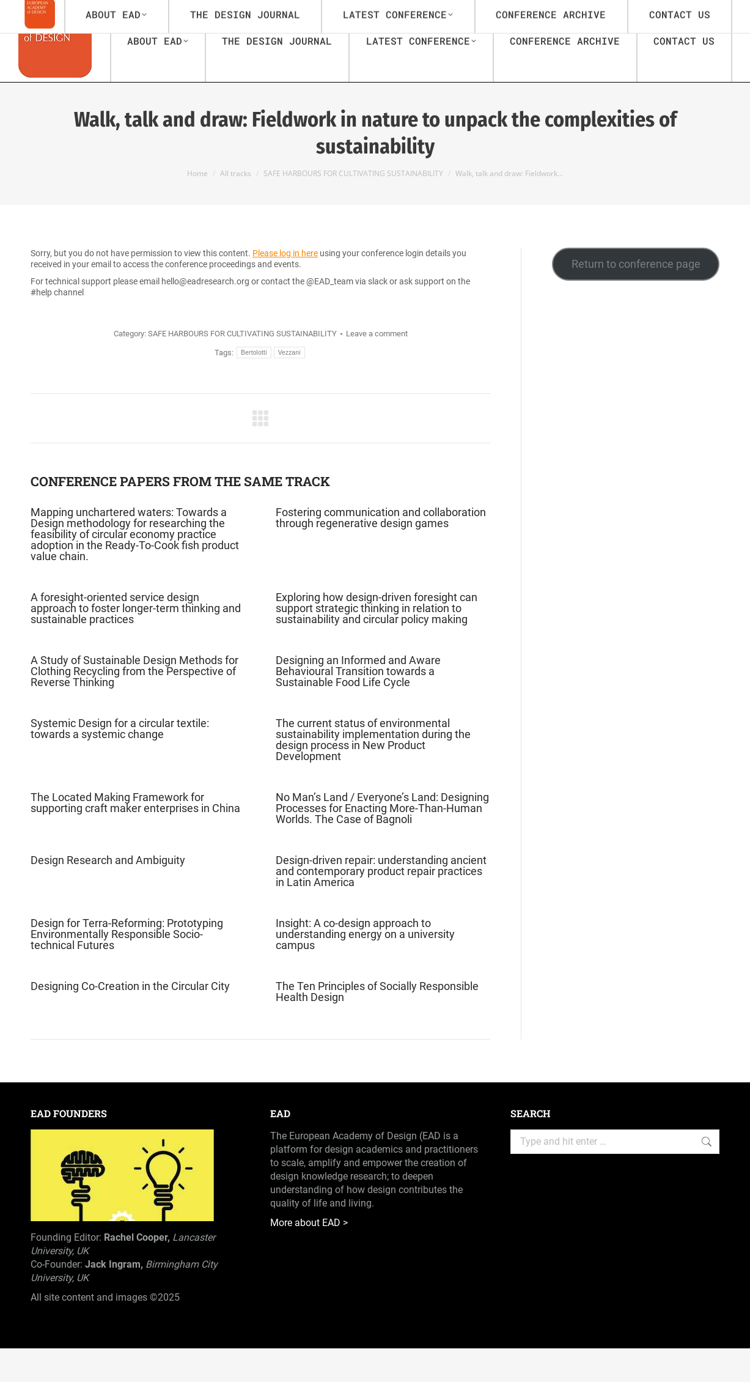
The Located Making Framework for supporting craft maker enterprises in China (135, 837)
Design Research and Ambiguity (108, 894)
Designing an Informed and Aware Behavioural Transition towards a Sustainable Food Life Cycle (358, 705)
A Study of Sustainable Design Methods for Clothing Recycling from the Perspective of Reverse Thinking (134, 705)
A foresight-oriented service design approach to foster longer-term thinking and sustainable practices (136, 642)
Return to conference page (636, 297)
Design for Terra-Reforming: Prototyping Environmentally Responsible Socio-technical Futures (127, 968)
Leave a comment (377, 367)
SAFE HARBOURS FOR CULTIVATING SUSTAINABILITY (242, 367)
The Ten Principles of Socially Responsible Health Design (377, 1025)
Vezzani (289, 386)
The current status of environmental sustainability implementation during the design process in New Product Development (373, 774)
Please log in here (285, 287)
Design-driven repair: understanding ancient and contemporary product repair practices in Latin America (381, 905)
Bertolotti (254, 386)
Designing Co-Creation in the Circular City (130, 1019)
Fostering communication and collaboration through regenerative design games (381, 552)
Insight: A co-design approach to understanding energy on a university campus (365, 968)
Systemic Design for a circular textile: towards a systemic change (120, 763)
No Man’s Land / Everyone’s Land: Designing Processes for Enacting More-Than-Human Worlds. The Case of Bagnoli (382, 842)
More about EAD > (309, 1256)
